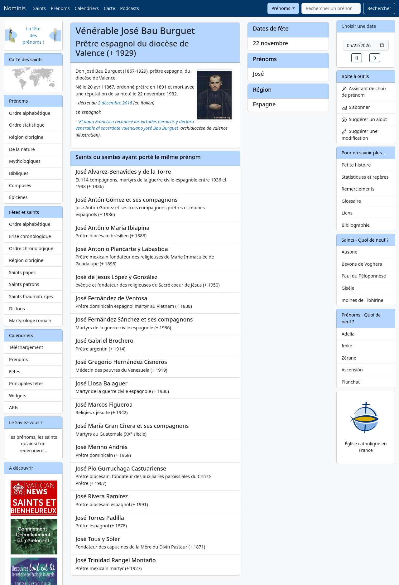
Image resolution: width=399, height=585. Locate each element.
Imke (347, 346)
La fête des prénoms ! (33, 35)
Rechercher (379, 8)
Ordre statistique (27, 125)
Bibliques (18, 173)
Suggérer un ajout (364, 119)
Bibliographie (356, 225)
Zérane (349, 358)
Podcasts (129, 8)
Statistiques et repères (365, 177)
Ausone (350, 252)
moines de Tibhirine (362, 300)
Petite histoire (356, 165)
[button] (356, 57)
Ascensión (352, 370)
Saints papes (22, 272)
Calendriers (87, 8)
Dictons (17, 309)
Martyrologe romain (30, 320)
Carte (109, 8)
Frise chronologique (30, 236)
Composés (20, 185)
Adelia (348, 334)
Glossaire (351, 201)
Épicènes (18, 197)
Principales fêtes (26, 383)
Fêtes (14, 372)
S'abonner (356, 107)
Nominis (15, 8)
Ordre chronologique (31, 248)
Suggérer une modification (359, 134)
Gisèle (348, 288)
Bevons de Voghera (362, 264)
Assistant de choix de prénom (364, 91)
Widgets (17, 396)
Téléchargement (26, 347)
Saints (39, 8)
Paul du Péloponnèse (364, 276)
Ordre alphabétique (29, 113)
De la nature (22, 149)
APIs (13, 407)
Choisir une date (359, 26)
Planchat (351, 382)
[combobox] (331, 8)
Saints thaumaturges (31, 296)
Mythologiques (25, 161)
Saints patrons (24, 284)
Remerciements (358, 189)
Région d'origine (26, 137)
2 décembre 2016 (115, 103)
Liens (347, 213)
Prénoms (60, 8)
